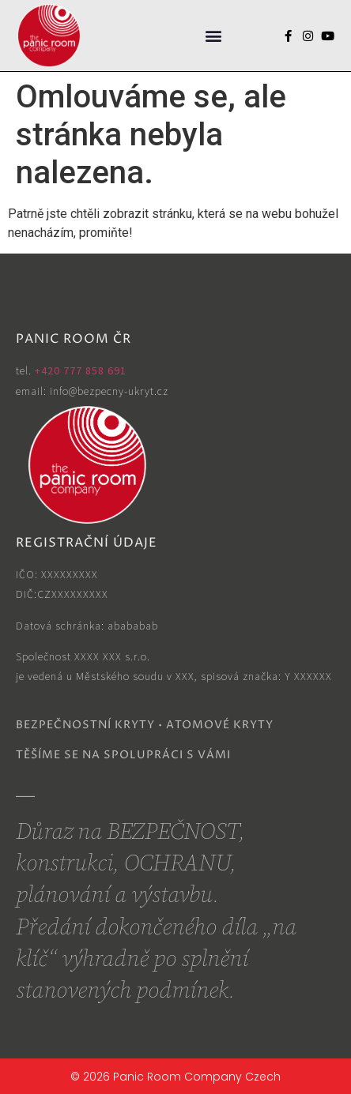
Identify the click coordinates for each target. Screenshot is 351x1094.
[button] (213, 36)
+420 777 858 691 (80, 370)
